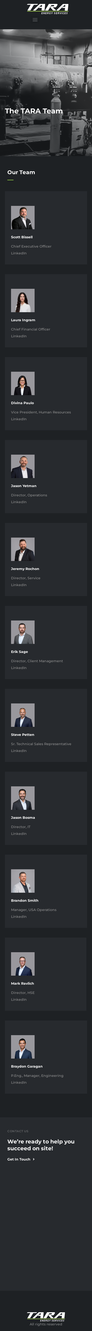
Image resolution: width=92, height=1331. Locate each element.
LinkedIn (19, 253)
